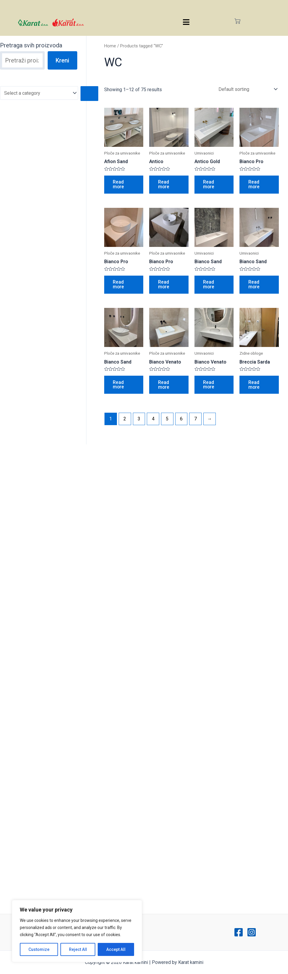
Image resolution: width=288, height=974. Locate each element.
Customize (38, 949)
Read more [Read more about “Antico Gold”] (209, 184)
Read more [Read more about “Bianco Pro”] (254, 184)
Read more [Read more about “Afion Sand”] (119, 184)
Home (110, 46)
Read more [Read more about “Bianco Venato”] (164, 385)
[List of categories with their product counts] (39, 93)
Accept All (116, 949)
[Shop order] (247, 89)
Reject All (78, 949)
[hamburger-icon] (186, 22)
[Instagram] (251, 932)
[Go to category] (90, 93)
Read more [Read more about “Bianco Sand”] (209, 285)
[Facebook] (238, 932)
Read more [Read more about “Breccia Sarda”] (254, 385)
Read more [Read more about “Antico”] (164, 184)
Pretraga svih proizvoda (31, 45)
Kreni (62, 60)
